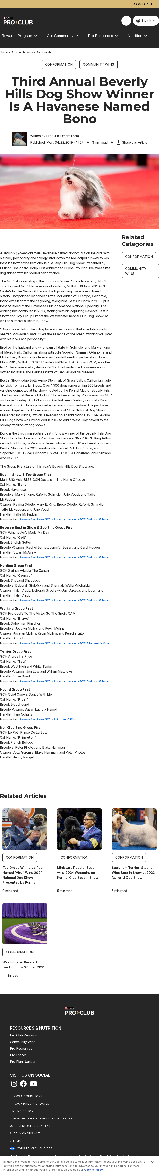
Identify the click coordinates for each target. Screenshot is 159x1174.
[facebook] (23, 1085)
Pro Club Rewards (23, 1035)
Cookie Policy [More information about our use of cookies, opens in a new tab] (93, 1169)
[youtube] (33, 1085)
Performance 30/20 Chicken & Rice (65, 643)
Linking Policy (21, 1111)
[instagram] (14, 1085)
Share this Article (131, 142)
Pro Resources (21, 1048)
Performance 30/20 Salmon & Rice (64, 519)
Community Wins (22, 52)
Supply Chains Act (25, 1133)
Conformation (45, 52)
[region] (79, 1165)
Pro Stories (18, 1055)
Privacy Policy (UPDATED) (30, 1103)
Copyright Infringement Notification (41, 1118)
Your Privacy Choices (34, 1148)
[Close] (152, 1162)
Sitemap (16, 1140)
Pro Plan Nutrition (23, 1062)
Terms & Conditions (26, 1096)
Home (4, 52)
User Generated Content (30, 1126)
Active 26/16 (48, 719)
